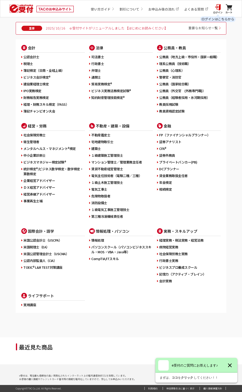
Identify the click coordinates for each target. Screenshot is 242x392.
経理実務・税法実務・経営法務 (181, 240)
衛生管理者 (31, 141)
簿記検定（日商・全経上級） (44, 70)
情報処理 (97, 240)
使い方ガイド (102, 9)
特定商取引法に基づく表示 (180, 388)
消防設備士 (99, 202)
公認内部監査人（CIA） (40, 260)
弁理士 (96, 70)
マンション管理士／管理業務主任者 (116, 162)
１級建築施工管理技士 (107, 155)
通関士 (96, 77)
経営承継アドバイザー (39, 194)
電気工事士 (99, 189)
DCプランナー (169, 169)
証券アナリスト (170, 141)
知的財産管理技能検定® (108, 97)
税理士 (28, 63)
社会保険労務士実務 (173, 253)
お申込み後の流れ (163, 9)
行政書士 (97, 63)
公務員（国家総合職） (175, 84)
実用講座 (29, 304)
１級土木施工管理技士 (107, 182)
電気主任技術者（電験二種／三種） (116, 175)
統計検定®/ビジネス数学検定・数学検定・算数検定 (53, 171)
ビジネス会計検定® (37, 77)
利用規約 (153, 388)
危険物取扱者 (100, 196)
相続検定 (165, 189)
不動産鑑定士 (100, 135)
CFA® (162, 148)
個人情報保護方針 (212, 388)
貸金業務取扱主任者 (173, 175)
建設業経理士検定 (36, 84)
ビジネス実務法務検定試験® (111, 90)
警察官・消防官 (170, 77)
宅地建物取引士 (102, 141)
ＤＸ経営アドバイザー (39, 187)
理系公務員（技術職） (175, 63)
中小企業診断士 (34, 155)
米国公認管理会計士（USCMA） (46, 253)
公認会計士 (31, 56)
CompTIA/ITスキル (105, 258)
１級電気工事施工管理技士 (110, 209)
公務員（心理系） (171, 70)
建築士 (96, 148)
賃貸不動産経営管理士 (107, 169)
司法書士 (97, 56)
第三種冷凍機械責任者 (107, 216)
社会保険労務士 (34, 135)
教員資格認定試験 (171, 111)
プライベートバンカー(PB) (178, 162)
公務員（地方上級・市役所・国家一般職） (189, 56)
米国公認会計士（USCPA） (42, 240)
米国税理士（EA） (36, 247)
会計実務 (165, 281)
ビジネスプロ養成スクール (178, 267)
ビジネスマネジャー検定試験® (44, 162)
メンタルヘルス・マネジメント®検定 (49, 148)
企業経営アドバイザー (39, 180)
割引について (131, 9)
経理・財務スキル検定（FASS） (46, 104)
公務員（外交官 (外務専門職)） (182, 90)
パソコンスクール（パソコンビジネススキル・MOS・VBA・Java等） (121, 249)
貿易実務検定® (101, 84)
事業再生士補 (32, 201)
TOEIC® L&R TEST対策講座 (42, 267)
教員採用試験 (168, 104)
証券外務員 (167, 155)
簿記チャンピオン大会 (39, 111)
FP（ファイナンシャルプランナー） (184, 135)
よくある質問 (196, 9)
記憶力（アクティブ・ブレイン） (182, 274)
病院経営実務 (168, 247)
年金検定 (165, 182)
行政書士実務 (168, 260)
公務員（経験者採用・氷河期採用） (184, 97)
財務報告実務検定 (36, 97)
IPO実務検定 (32, 90)
